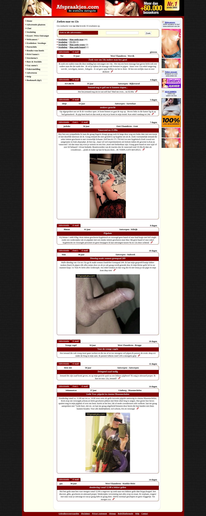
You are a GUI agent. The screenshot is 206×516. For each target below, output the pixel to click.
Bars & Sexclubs (33, 61)
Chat (28, 28)
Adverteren (31, 73)
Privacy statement (99, 513)
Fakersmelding (32, 69)
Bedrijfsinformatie (125, 513)
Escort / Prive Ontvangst (37, 36)
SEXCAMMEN (169, 92)
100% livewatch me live (171, 95)
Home (28, 21)
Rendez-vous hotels (34, 50)
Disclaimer (85, 513)
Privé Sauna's (32, 54)
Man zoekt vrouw (77, 44)
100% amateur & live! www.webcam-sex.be (171, 25)
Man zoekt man (77, 39)
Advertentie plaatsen (35, 24)
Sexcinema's (31, 58)
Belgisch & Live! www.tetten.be (171, 75)
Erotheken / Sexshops (35, 43)
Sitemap (112, 513)
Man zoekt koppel (78, 47)
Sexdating (30, 32)
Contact (144, 513)
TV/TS (73, 42)
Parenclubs (31, 47)
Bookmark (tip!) (33, 80)
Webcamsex (32, 39)
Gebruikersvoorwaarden (69, 513)
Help (28, 76)
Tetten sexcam (169, 72)
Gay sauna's (31, 65)
